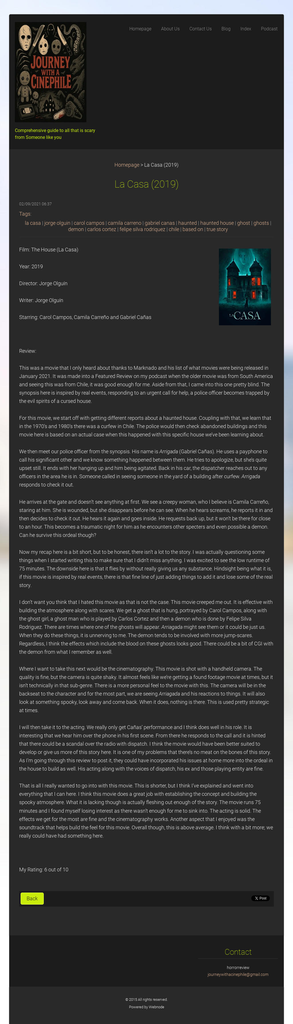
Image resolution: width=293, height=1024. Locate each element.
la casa (33, 223)
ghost (243, 223)
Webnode (156, 1007)
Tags (24, 214)
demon (76, 229)
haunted (187, 223)
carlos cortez (101, 229)
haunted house (217, 223)
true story (217, 229)
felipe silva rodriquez (142, 229)
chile (174, 229)
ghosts (261, 223)
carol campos (89, 223)
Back (32, 898)
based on (193, 229)
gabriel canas (160, 223)
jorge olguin (57, 223)
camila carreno (124, 223)
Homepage (126, 165)
